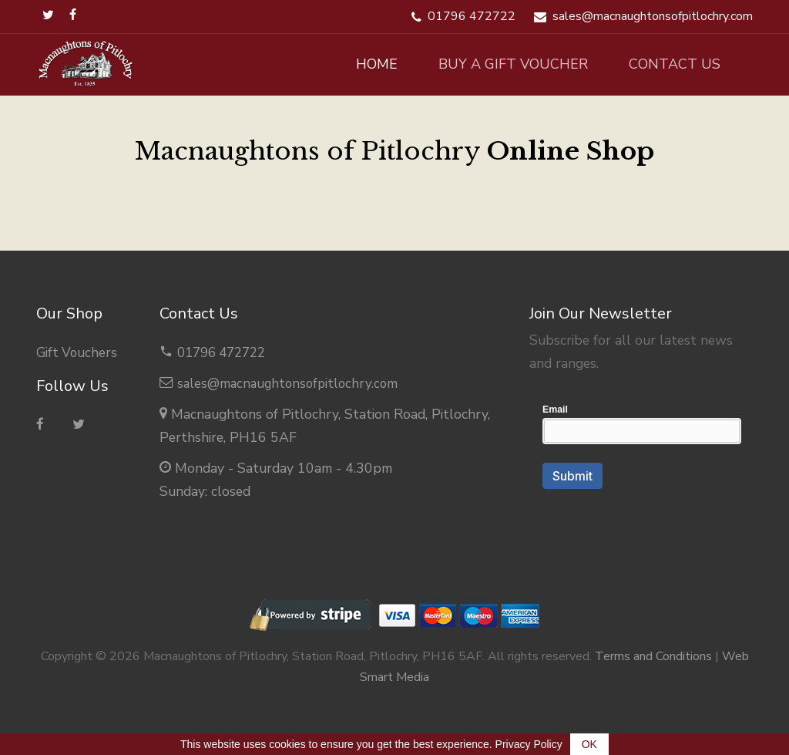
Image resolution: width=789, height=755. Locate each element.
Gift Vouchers (77, 352)
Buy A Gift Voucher (494, 64)
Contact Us (668, 64)
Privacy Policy (528, 744)
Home (344, 64)
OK (589, 744)
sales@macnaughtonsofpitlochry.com (291, 383)
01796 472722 (225, 352)
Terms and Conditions (653, 656)
